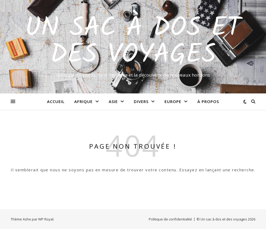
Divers (141, 101)
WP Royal (45, 219)
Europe (173, 101)
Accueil (56, 101)
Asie (113, 101)
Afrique (83, 101)
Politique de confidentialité (170, 219)
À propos (208, 101)
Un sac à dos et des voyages (133, 42)
